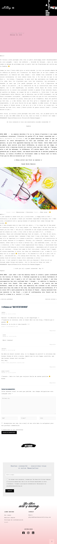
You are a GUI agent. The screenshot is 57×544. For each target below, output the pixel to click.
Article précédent (6, 299)
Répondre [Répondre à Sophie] (53, 344)
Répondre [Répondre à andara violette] (53, 383)
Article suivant (51, 299)
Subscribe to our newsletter (12, 430)
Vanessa (3, 312)
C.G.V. (6, 522)
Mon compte (7, 516)
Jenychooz (3, 348)
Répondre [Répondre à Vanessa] (53, 330)
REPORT (20, 33)
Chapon (36, 212)
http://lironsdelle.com (9, 326)
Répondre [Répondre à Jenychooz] (53, 367)
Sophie (4, 335)
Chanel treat (10, 212)
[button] (13, 8)
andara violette (5, 371)
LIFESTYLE (13, 33)
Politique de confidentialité (13, 520)
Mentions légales (9, 518)
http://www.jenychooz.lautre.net (12, 362)
